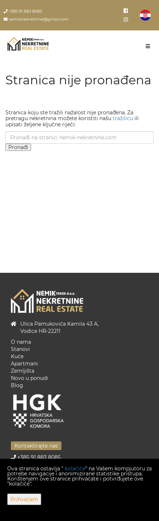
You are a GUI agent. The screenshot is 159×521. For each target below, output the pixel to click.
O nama (21, 342)
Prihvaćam (24, 499)
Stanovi (20, 349)
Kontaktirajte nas (36, 445)
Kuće (17, 356)
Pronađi (18, 147)
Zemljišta (22, 371)
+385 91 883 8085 (23, 11)
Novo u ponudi (29, 378)
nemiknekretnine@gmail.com (36, 19)
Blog (17, 385)
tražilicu (123, 118)
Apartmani (24, 363)
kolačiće (75, 468)
